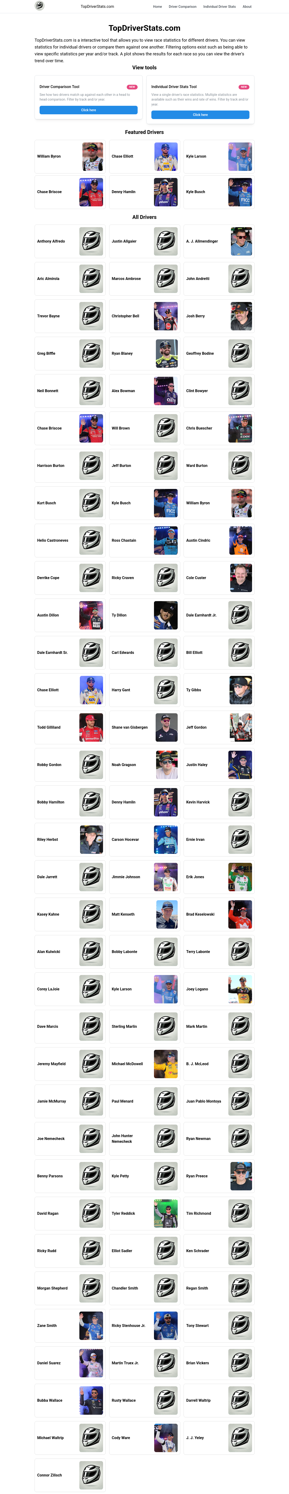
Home (157, 7)
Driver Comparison (183, 7)
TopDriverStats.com (97, 6)
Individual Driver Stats (219, 7)
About (247, 7)
